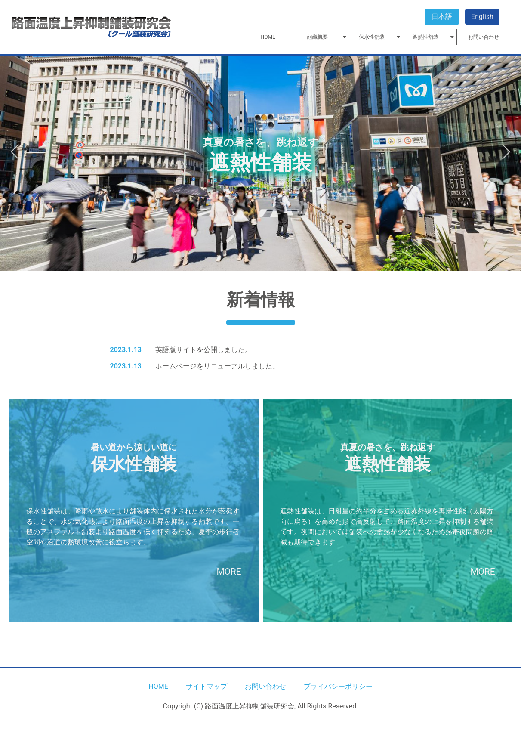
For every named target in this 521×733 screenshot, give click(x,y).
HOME (268, 37)
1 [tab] (253, 251)
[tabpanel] (260, 163)
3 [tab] (268, 251)
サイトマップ (206, 686)
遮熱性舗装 (425, 37)
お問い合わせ (483, 37)
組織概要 (317, 37)
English (482, 16)
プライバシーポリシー (338, 686)
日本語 (442, 16)
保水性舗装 (372, 37)
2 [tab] (260, 251)
